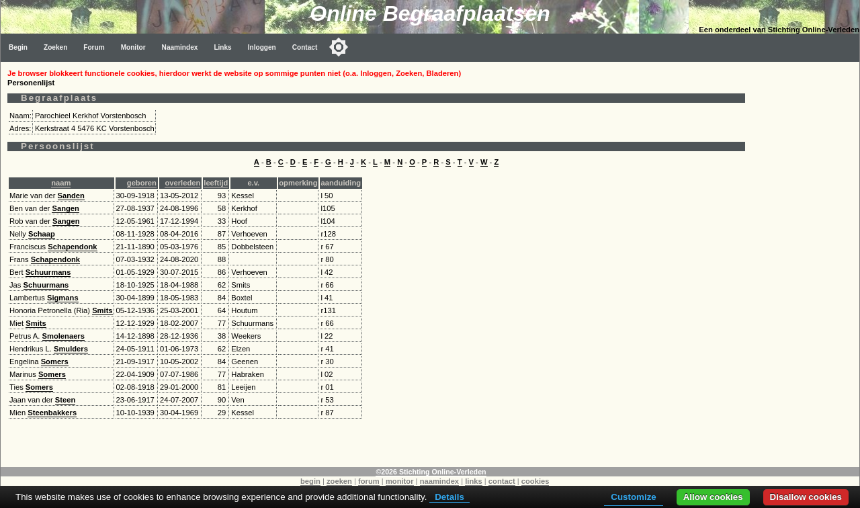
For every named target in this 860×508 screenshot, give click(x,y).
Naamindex (180, 47)
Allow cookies (713, 497)
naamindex (439, 481)
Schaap (41, 234)
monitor (400, 481)
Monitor (133, 47)
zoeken (339, 481)
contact (501, 481)
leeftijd (216, 183)
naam (61, 183)
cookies (535, 481)
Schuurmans (48, 272)
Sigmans (63, 298)
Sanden (71, 196)
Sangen (65, 208)
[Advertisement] (805, 263)
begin (310, 481)
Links (222, 47)
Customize (633, 497)
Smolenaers (63, 336)
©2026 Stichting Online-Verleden (431, 472)
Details (449, 497)
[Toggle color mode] (338, 47)
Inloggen (262, 47)
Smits (102, 310)
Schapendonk (72, 247)
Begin (18, 47)
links (473, 481)
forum (369, 481)
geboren (142, 183)
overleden (182, 183)
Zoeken (55, 47)
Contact (305, 47)
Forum (93, 47)
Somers (55, 361)
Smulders (71, 349)
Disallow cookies (806, 497)
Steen (65, 400)
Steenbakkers (52, 413)
